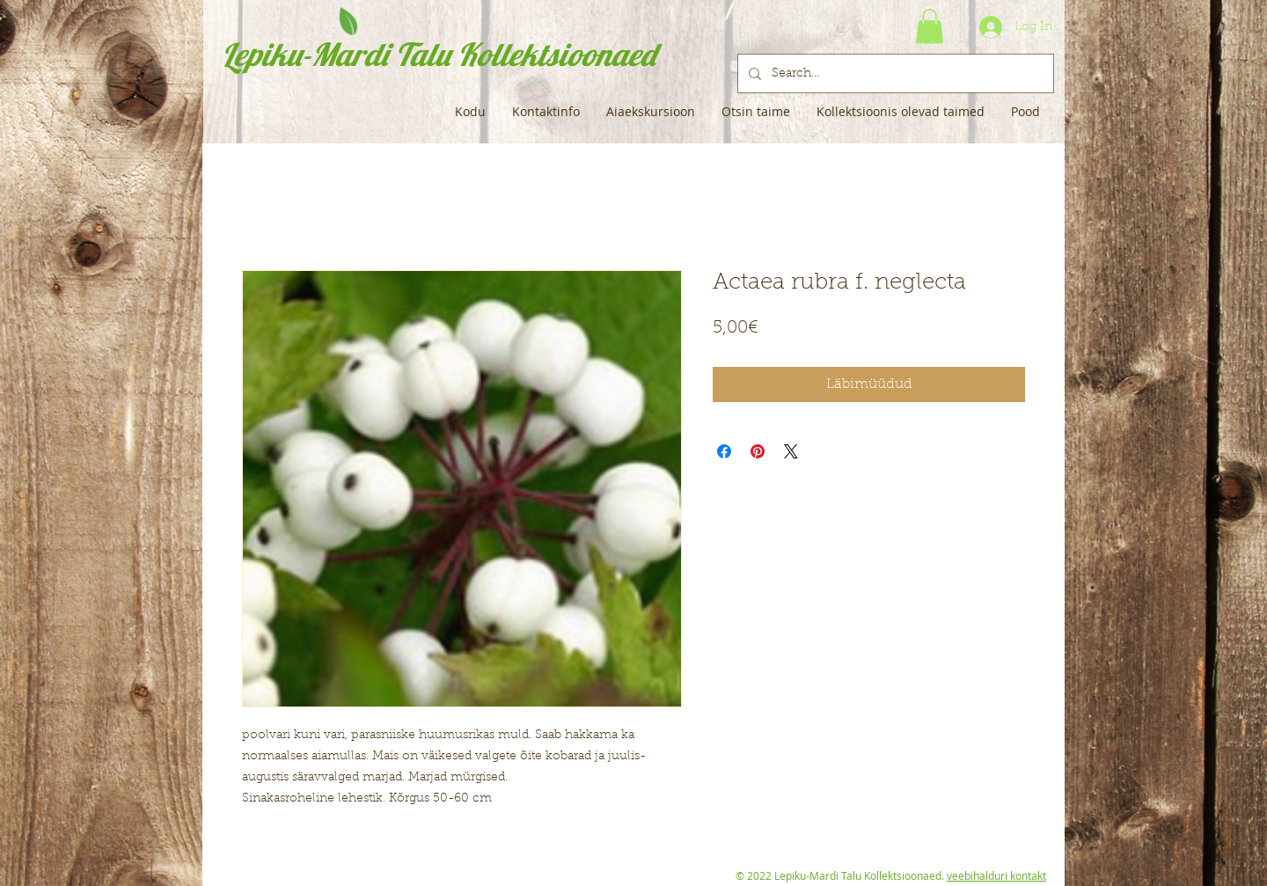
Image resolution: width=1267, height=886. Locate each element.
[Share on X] (791, 451)
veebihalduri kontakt (996, 875)
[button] (929, 26)
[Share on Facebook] (724, 451)
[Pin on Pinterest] (757, 451)
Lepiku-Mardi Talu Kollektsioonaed (438, 54)
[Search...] (894, 73)
